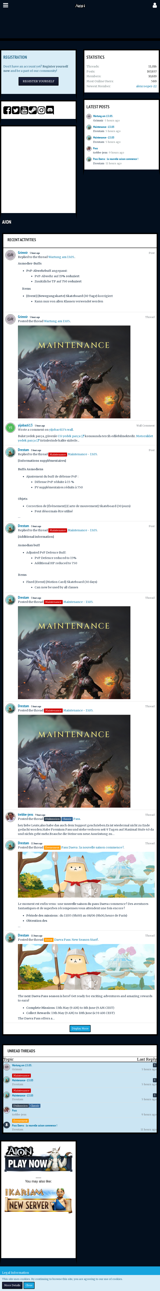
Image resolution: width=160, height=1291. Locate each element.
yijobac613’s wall (61, 430)
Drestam (98, 131)
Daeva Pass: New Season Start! (76, 940)
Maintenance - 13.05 (103, 127)
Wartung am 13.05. (103, 116)
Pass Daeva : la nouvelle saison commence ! (115, 159)
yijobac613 (25, 425)
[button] (5, 5)
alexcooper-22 (146, 86)
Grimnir (98, 120)
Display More (80, 1028)
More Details (12, 1285)
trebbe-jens (100, 152)
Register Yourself (38, 81)
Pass (95, 148)
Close (29, 1285)
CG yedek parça (69, 436)
